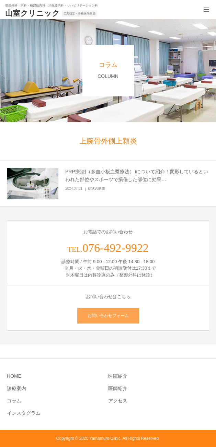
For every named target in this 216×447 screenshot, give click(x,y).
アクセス (117, 400)
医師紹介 (117, 388)
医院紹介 (117, 376)
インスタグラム (24, 413)
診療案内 (16, 388)
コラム (14, 400)
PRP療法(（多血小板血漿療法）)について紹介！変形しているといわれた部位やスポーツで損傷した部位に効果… (136, 176)
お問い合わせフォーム (108, 315)
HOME (14, 376)
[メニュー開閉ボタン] (206, 9)
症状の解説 (96, 188)
